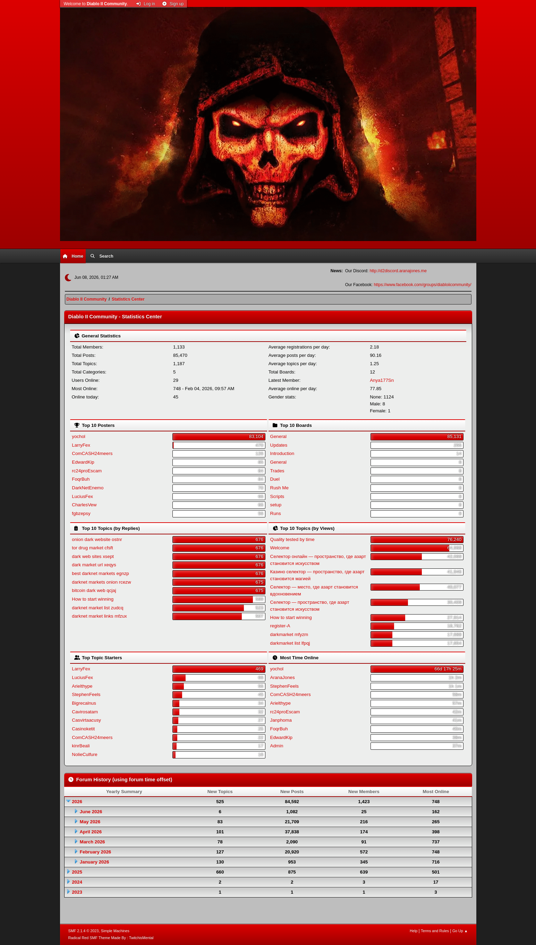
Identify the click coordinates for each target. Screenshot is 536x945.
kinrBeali (81, 745)
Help (413, 931)
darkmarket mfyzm (289, 634)
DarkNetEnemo (87, 487)
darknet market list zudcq (97, 607)
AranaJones (282, 677)
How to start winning (92, 599)
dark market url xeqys (94, 564)
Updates (279, 445)
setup (276, 504)
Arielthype (82, 686)
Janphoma (281, 720)
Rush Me (279, 487)
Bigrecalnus (84, 703)
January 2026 (94, 862)
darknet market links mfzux (99, 616)
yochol (78, 436)
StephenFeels (86, 694)
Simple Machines (115, 931)
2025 (77, 872)
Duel (275, 479)
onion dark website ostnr (97, 539)
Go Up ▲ (460, 931)
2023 (77, 892)
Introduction (282, 453)
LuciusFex (82, 496)
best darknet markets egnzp (100, 573)
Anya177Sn (382, 380)
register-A (280, 625)
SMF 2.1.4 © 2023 (83, 931)
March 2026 (92, 841)
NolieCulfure (84, 754)
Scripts (277, 496)
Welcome (279, 547)
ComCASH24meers (92, 453)
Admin (276, 745)
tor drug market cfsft (92, 547)
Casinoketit (83, 728)
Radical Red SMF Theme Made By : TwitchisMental (111, 938)
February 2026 (95, 851)
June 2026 (91, 811)
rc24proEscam (87, 470)
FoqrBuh (81, 479)
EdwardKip (83, 462)
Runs (275, 513)
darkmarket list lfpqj (290, 643)
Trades (277, 470)
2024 (77, 882)
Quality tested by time (292, 539)
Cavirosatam (85, 711)
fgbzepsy (81, 513)
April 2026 (90, 831)
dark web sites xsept (93, 556)
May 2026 (90, 821)
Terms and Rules (435, 931)
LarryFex (81, 445)
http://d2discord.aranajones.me (398, 270)
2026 (77, 801)
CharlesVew (84, 504)
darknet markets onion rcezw (101, 582)
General (278, 436)
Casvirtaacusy (86, 720)
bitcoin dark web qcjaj (94, 590)
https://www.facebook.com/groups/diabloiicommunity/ (422, 284)
